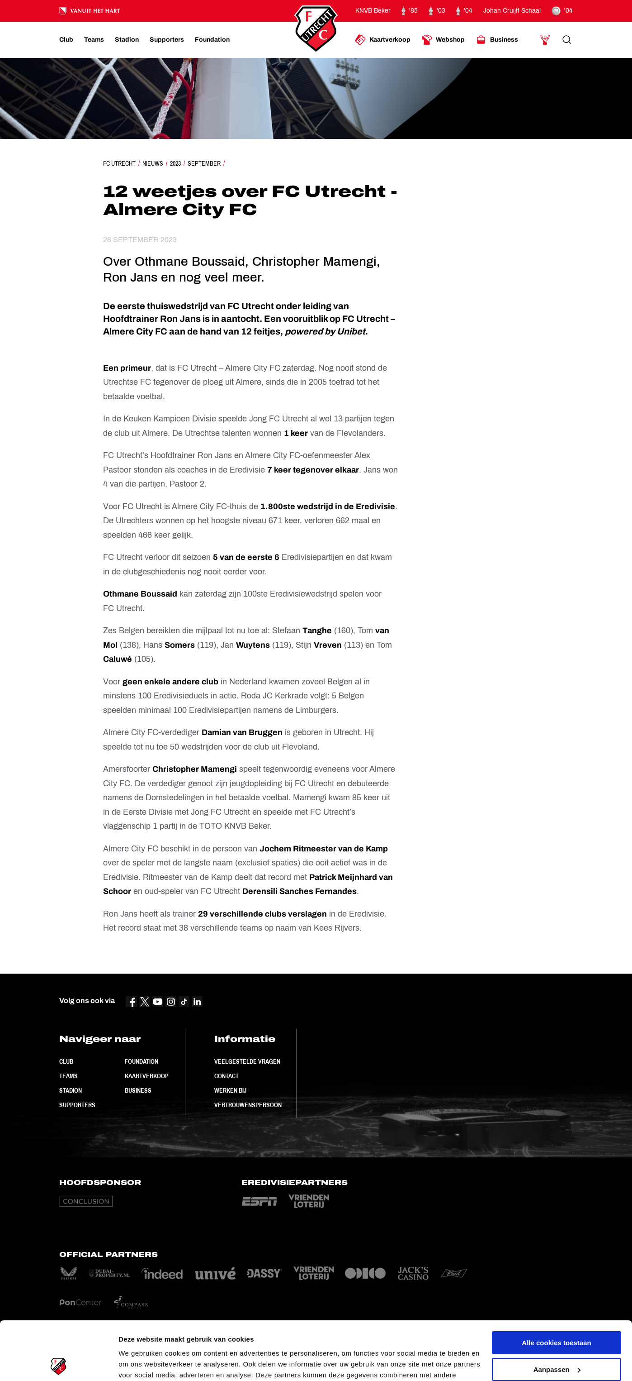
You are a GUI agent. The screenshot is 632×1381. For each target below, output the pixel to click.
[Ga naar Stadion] (127, 40)
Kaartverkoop (147, 1076)
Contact (226, 1076)
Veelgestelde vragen (247, 1061)
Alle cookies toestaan (556, 1284)
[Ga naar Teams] (94, 40)
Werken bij (230, 1090)
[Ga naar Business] (497, 40)
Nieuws (152, 163)
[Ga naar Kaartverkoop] (382, 40)
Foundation (141, 1061)
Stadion (70, 1090)
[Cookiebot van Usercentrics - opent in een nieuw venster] (58, 1363)
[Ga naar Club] (66, 40)
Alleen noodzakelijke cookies (556, 1337)
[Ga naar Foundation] (212, 40)
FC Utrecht (119, 163)
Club (66, 1061)
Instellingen (137, 1363)
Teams (68, 1076)
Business (138, 1090)
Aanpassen (556, 1310)
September (204, 163)
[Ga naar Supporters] (167, 40)
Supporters (77, 1105)
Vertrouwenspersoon (248, 1105)
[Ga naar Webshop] (443, 40)
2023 (175, 163)
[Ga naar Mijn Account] (545, 40)
